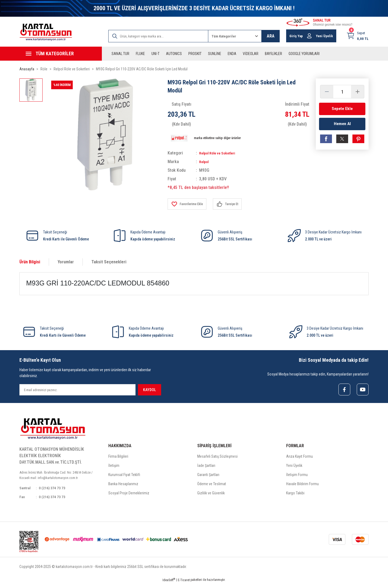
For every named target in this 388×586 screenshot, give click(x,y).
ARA (271, 36)
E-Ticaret (184, 582)
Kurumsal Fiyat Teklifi (124, 476)
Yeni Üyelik (294, 466)
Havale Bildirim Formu (302, 485)
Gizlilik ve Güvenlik (211, 494)
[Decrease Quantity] (326, 91)
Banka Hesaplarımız (123, 485)
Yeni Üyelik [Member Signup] (324, 36)
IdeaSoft (168, 582)
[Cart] (357, 36)
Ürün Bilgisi (29, 261)
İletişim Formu (297, 476)
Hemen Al (342, 125)
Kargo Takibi (295, 494)
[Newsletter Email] (77, 389)
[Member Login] (309, 36)
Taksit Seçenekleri (108, 261)
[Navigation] (60, 54)
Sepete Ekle (342, 109)
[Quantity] (342, 91)
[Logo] (45, 32)
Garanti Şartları (208, 476)
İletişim (113, 466)
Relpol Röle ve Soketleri (220, 153)
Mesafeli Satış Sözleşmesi (217, 457)
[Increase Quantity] (357, 91)
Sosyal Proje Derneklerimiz (128, 494)
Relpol (204, 161)
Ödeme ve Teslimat (211, 485)
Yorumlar (66, 261)
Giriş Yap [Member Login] (296, 36)
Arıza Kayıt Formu (299, 457)
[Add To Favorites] (189, 204)
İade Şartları (206, 466)
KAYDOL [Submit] (149, 390)
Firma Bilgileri (118, 457)
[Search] (158, 36)
